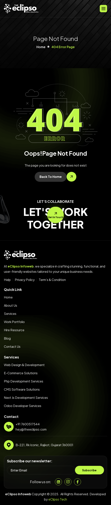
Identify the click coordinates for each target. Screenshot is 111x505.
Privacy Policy (25, 280)
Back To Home (51, 177)
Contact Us (12, 346)
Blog (7, 338)
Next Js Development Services (26, 398)
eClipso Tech (57, 499)
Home (8, 297)
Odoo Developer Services (22, 406)
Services (10, 314)
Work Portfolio (14, 322)
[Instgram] (67, 481)
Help (7, 280)
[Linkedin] (58, 481)
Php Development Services (23, 381)
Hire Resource (14, 330)
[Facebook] (77, 481)
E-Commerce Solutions (21, 373)
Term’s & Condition (52, 280)
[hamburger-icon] (103, 8)
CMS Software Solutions (22, 389)
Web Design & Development (24, 365)
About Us (10, 305)
